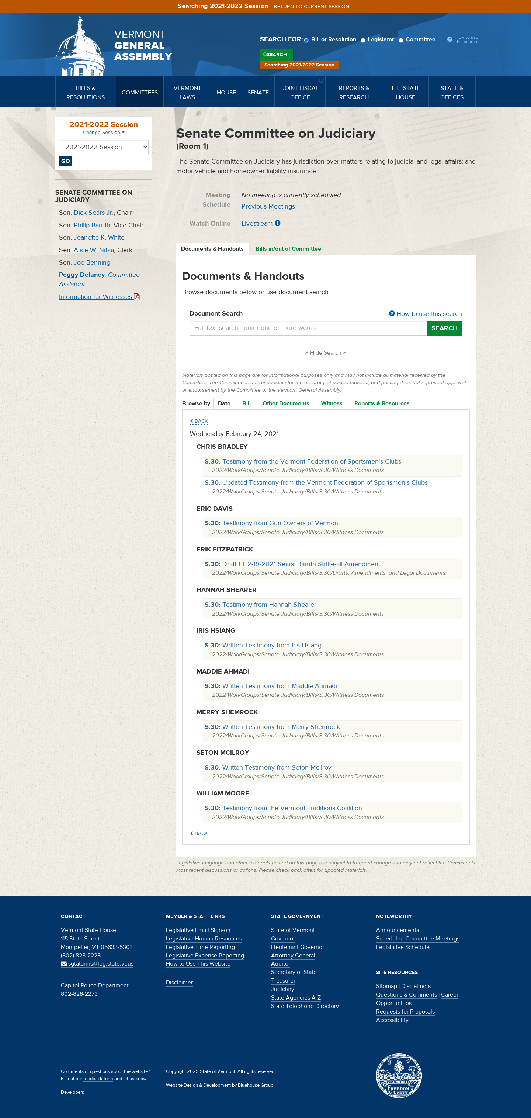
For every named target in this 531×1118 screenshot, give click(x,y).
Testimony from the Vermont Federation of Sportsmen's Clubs (303, 461)
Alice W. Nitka (94, 250)
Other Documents (286, 403)
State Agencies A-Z (296, 997)
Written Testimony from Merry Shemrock (272, 727)
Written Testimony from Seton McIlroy (268, 767)
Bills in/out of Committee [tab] (288, 248)
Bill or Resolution (331, 39)
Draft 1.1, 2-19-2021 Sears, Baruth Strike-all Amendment (292, 564)
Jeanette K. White (99, 237)
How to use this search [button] (425, 314)
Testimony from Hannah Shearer (260, 605)
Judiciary (282, 989)
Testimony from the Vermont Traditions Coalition (283, 808)
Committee (418, 39)
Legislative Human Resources (204, 938)
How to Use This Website (198, 963)
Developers (72, 1092)
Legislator (378, 39)
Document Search (326, 314)
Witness (332, 403)
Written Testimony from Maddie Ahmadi (271, 686)
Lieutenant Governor (297, 947)
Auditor (280, 963)
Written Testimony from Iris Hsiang (263, 645)
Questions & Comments (406, 994)
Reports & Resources (382, 403)
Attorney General (293, 955)
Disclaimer (179, 982)
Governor (283, 938)
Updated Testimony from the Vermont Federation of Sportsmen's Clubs (316, 482)
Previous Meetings (268, 206)
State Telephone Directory (305, 1006)
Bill (246, 403)
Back (199, 421)
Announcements (397, 930)
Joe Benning (92, 262)
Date (224, 403)
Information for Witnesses (99, 297)
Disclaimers (416, 986)
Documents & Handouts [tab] (212, 248)
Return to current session (311, 6)
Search (277, 54)
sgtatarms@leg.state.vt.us (97, 963)
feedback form (98, 1078)
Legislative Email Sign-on (198, 930)
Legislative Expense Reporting (205, 955)
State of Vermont (293, 930)
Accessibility (392, 1020)
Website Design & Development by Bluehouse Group (219, 1085)
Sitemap (386, 986)
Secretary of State (294, 972)
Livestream (257, 223)
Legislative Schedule (403, 947)
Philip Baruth (92, 225)
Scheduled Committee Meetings (417, 938)
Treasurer (283, 980)
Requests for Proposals (405, 1011)
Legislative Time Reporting (200, 947)
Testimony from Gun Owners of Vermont (272, 523)
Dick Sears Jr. (94, 213)
